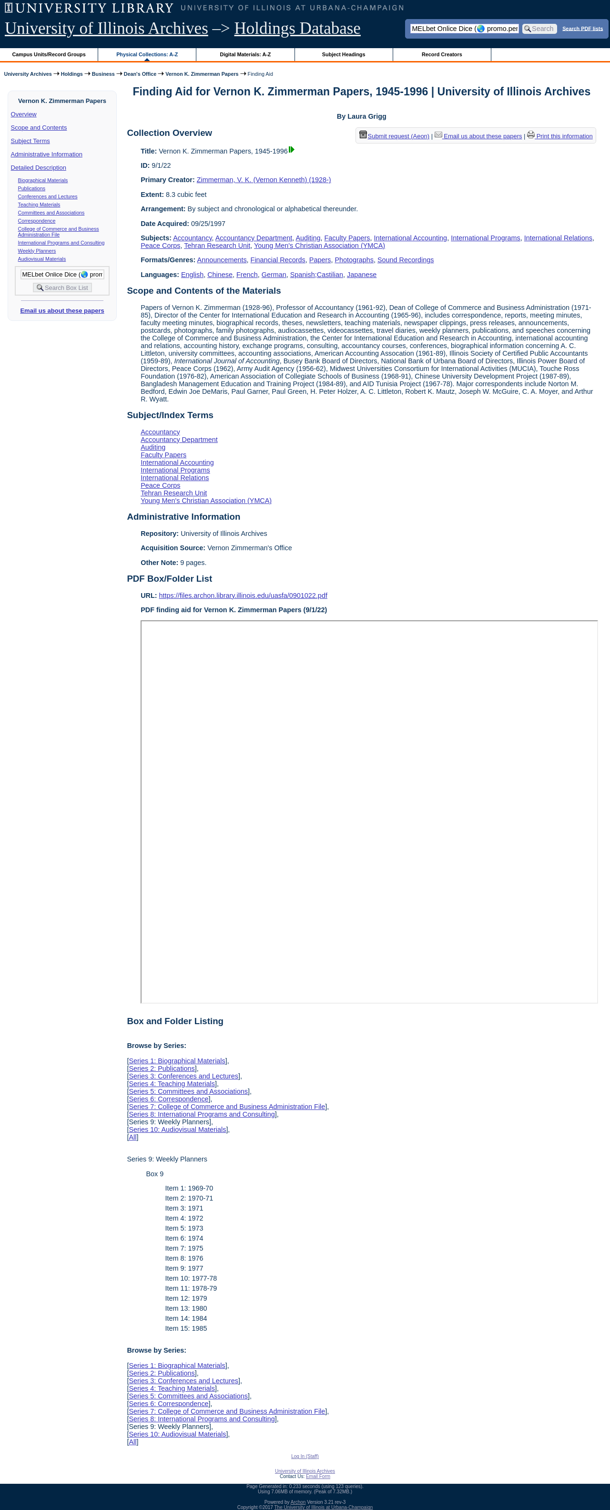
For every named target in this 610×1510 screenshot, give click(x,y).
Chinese (220, 274)
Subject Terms (30, 140)
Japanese (361, 274)
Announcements (222, 260)
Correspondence (37, 221)
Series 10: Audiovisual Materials (177, 1129)
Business (103, 74)
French (247, 274)
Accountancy (192, 238)
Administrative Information (46, 154)
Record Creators (442, 54)
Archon (298, 1502)
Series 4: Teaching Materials (172, 1084)
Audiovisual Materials (42, 259)
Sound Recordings (405, 260)
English (192, 274)
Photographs (354, 260)
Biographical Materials (43, 180)
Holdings (72, 74)
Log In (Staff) (305, 1456)
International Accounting (410, 238)
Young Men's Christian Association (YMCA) (319, 245)
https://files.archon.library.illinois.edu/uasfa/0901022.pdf (243, 595)
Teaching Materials (39, 204)
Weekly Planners (37, 251)
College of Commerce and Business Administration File (58, 231)
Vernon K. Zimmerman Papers (201, 74)
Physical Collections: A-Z (147, 54)
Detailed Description (38, 167)
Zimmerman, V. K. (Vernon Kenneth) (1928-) (264, 180)
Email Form (318, 1476)
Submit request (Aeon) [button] (394, 136)
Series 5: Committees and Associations (188, 1091)
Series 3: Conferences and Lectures (183, 1076)
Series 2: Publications (161, 1068)
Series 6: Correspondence (168, 1099)
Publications (31, 188)
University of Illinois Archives (106, 28)
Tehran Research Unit (217, 245)
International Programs (485, 238)
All (132, 1137)
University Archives (27, 74)
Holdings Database (297, 28)
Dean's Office (140, 74)
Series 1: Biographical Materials (177, 1061)
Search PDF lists (582, 28)
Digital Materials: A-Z (245, 54)
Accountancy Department (254, 238)
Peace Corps (160, 245)
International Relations (558, 238)
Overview (24, 114)
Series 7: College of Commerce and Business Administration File (227, 1106)
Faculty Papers (347, 238)
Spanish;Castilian (316, 274)
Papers (320, 260)
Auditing (308, 238)
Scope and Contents (39, 127)
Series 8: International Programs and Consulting (201, 1114)
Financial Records (278, 260)
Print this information (560, 136)
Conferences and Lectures (48, 196)
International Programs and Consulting (61, 243)
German (274, 274)
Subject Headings (344, 54)
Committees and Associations (51, 213)
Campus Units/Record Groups (49, 54)
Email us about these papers (62, 310)
